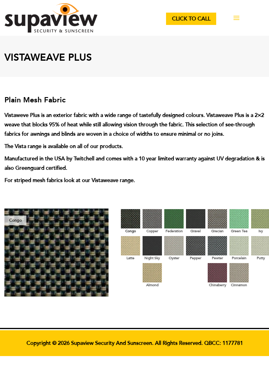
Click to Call (191, 19)
